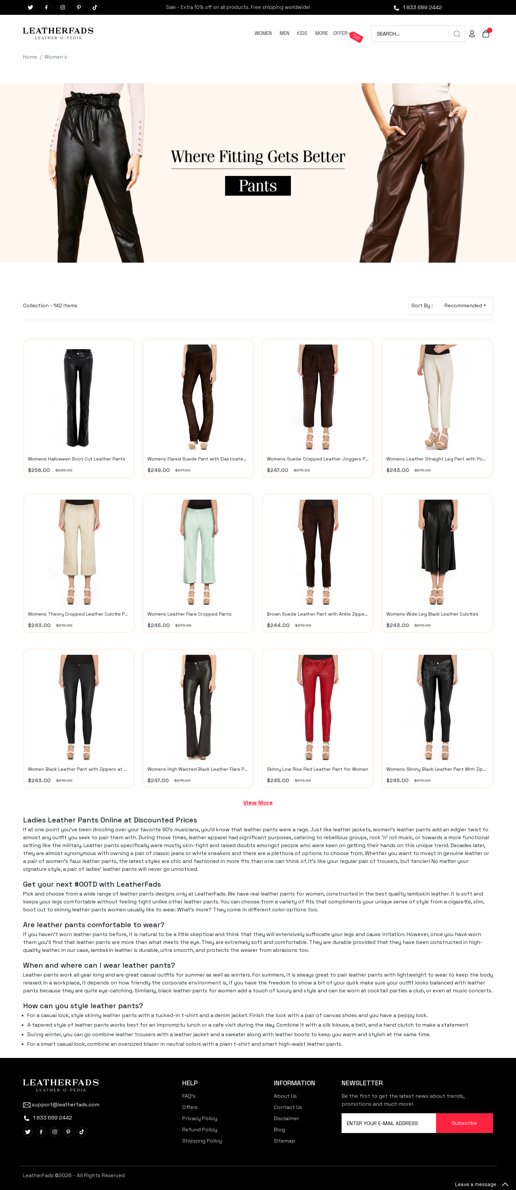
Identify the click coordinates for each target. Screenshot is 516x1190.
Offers (190, 1107)
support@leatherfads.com (61, 1104)
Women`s (55, 56)
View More (258, 802)
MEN (284, 33)
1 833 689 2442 (417, 7)
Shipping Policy (202, 1140)
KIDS (302, 33)
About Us (285, 1096)
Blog (279, 1129)
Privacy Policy (199, 1118)
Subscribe (464, 1123)
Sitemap (284, 1140)
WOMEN (263, 33)
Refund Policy (199, 1129)
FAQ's (188, 1096)
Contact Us (288, 1107)
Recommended (463, 305)
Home (30, 56)
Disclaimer (286, 1118)
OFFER (340, 33)
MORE (321, 33)
